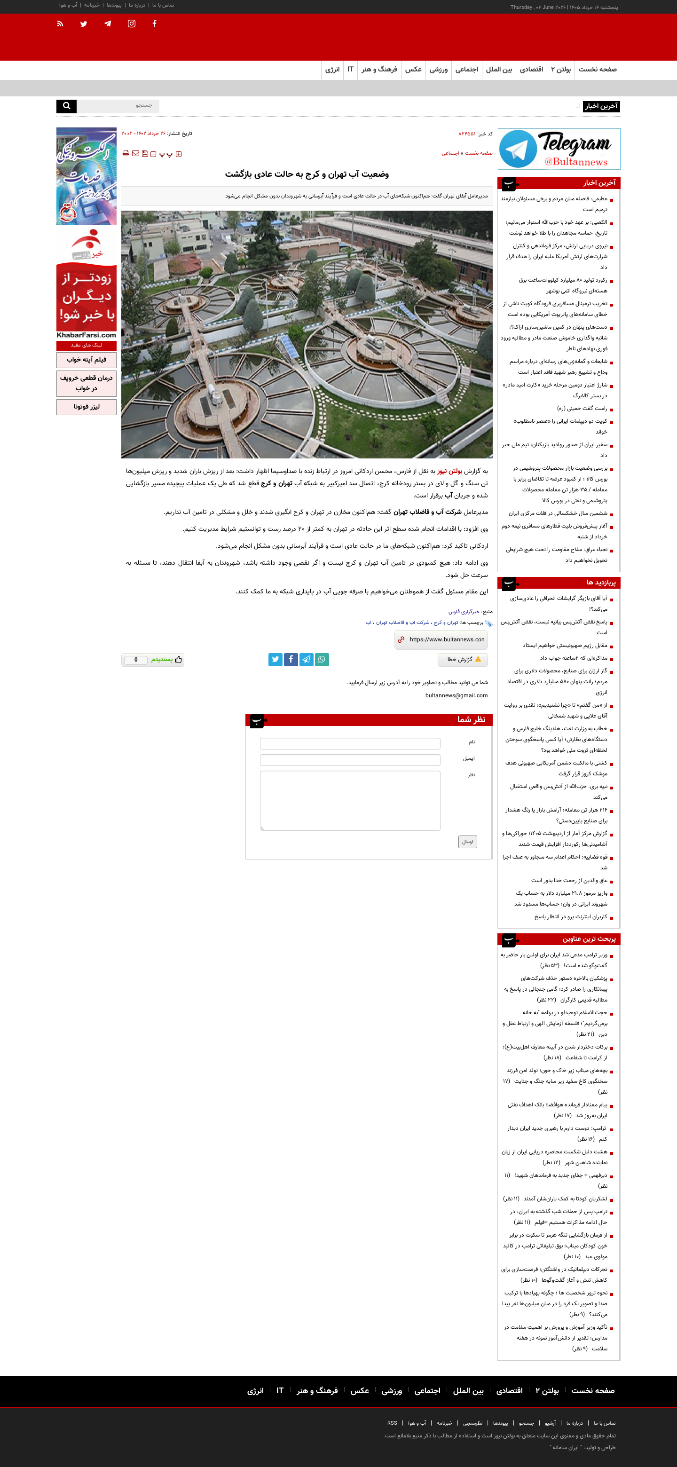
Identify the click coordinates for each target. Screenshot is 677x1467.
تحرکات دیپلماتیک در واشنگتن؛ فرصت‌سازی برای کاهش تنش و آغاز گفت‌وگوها (554, 1275)
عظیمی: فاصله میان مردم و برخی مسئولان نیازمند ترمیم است (554, 204)
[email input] (350, 760)
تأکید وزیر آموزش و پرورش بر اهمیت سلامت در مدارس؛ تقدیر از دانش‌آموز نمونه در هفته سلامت (555, 1338)
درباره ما (137, 5)
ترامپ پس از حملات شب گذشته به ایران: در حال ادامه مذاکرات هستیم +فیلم (558, 1217)
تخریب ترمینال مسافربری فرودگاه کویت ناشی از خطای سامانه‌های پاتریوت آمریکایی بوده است (555, 309)
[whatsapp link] (322, 659)
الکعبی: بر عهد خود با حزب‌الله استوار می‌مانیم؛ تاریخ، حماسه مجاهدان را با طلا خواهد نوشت (556, 227)
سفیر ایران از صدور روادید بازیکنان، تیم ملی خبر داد (554, 450)
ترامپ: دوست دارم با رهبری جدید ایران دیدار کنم (557, 1134)
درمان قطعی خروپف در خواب (86, 383)
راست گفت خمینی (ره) (582, 408)
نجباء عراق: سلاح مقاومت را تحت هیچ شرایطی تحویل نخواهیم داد (556, 555)
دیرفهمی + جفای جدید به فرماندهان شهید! (555, 1181)
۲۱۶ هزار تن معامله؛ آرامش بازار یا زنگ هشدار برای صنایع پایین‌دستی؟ (556, 815)
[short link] (447, 640)
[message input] (350, 801)
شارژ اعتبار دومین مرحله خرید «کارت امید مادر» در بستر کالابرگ (555, 390)
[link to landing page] (574, 37)
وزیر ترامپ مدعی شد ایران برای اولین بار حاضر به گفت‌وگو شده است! (554, 960)
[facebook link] (291, 659)
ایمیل (469, 759)
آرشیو (550, 1424)
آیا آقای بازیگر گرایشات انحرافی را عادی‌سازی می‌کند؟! (558, 604)
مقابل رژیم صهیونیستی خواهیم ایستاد (565, 645)
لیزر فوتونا (87, 407)
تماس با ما (163, 5)
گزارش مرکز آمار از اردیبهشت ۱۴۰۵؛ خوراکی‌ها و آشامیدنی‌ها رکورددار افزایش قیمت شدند (554, 839)
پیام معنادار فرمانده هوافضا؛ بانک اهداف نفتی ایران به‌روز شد (557, 1110)
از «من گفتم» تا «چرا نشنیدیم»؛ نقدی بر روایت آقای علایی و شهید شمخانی (555, 710)
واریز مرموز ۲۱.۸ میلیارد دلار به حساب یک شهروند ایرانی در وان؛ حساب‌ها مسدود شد (560, 898)
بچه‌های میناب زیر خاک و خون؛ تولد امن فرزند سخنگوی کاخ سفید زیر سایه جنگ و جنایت (555, 1081)
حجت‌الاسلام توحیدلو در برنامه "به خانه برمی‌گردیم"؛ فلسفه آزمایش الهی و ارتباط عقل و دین (555, 1024)
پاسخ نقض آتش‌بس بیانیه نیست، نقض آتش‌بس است (554, 627)
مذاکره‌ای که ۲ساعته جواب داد (573, 658)
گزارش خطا (464, 659)
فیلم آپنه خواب (86, 360)
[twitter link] (275, 659)
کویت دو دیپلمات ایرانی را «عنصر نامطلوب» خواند (560, 426)
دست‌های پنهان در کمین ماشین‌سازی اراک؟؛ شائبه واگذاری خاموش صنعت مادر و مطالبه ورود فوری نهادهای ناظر (554, 338)
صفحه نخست (598, 69)
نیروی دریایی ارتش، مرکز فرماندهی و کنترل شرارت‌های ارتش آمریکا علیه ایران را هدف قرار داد (556, 257)
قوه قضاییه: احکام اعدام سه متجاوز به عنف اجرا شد (555, 862)
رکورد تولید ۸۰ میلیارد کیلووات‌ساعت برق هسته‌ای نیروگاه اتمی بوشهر (563, 285)
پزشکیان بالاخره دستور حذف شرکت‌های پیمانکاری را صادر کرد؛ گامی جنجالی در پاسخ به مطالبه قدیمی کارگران (555, 989)
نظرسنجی (472, 1424)
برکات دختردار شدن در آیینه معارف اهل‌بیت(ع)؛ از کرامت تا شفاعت (555, 1052)
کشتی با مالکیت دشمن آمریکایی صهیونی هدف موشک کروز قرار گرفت (556, 768)
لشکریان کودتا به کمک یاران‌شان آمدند (555, 1199)
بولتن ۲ (561, 69)
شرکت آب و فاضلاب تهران (402, 623)
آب (368, 623)
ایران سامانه (566, 1447)
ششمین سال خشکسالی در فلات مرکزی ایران (558, 513)
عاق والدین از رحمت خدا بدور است (569, 880)
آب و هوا (68, 5)
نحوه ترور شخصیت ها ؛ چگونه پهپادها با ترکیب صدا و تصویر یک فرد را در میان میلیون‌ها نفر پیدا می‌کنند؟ (554, 1304)
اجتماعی (450, 154)
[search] (66, 106)
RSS (392, 1424)
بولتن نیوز (449, 471)
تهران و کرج (446, 623)
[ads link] (559, 148)
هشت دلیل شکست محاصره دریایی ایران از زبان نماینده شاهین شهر (554, 1157)
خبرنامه (92, 5)
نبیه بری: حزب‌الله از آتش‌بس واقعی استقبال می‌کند (558, 792)
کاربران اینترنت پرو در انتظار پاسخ (571, 917)
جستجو (526, 1424)
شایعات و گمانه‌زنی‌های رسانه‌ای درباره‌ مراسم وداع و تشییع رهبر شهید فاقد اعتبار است (558, 367)
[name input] (350, 743)
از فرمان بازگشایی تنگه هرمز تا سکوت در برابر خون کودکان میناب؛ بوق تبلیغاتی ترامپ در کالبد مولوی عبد (555, 1246)
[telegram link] (306, 659)
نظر (471, 775)
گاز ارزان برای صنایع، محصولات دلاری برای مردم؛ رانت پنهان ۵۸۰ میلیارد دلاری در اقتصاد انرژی (557, 682)
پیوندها (114, 5)
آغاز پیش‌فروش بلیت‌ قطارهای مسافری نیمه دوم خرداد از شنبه (554, 531)
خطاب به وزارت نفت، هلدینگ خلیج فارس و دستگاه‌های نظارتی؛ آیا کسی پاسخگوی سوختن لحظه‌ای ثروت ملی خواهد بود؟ (556, 740)
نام (472, 742)
